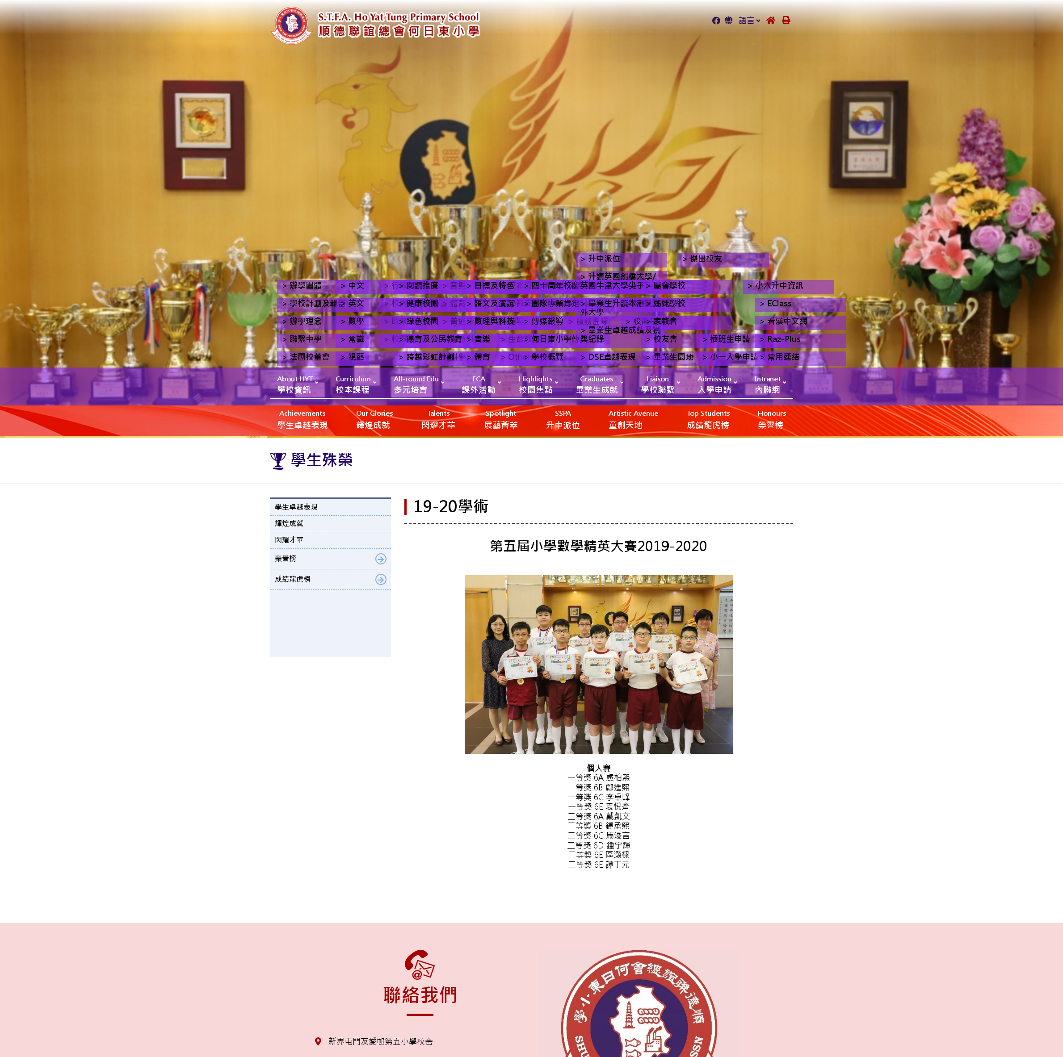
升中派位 (563, 419)
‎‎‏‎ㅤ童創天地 (633, 419)
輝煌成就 (374, 419)
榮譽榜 (772, 419)
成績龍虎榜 (708, 419)
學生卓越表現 (302, 419)
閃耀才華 (438, 419)
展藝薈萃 (501, 419)
